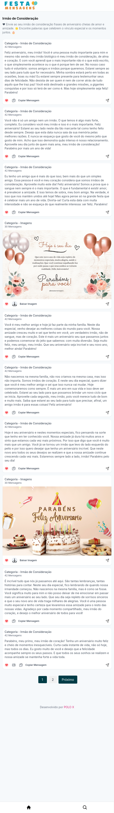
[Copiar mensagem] (14, 100)
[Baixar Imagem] (14, 304)
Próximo (68, 680)
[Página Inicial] (29, 807)
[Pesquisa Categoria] (84, 807)
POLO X (69, 707)
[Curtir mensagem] (7, 100)
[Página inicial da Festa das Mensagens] (22, 5)
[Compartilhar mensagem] (107, 100)
